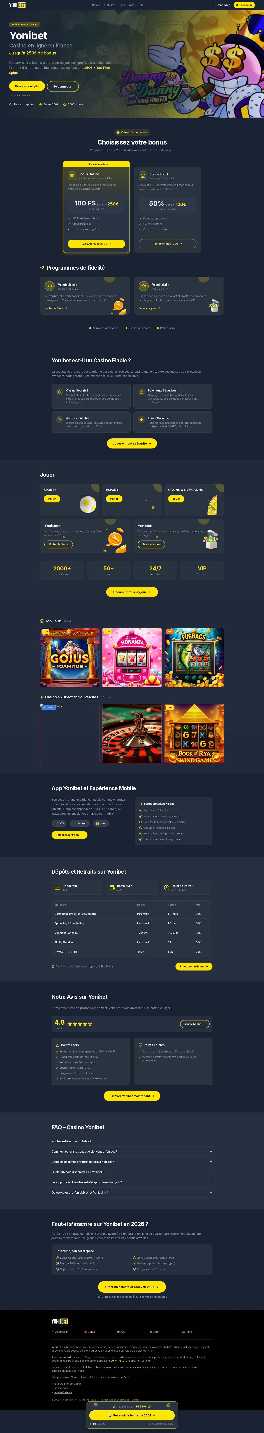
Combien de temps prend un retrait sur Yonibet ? (132, 1167)
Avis (131, 4)
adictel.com (61, 1387)
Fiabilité (109, 4)
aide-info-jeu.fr (63, 1392)
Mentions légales (88, 1399)
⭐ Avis (121, 1331)
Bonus (96, 4)
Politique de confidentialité (115, 1399)
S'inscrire (244, 4)
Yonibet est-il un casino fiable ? (132, 1146)
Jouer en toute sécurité (132, 443)
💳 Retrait (187, 1331)
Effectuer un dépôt (194, 966)
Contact (136, 1399)
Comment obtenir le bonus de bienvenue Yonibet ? (132, 1157)
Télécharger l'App (69, 840)
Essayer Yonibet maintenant (132, 1101)
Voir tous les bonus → (20, 95)
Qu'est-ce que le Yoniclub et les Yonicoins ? (132, 1197)
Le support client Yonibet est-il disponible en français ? (132, 1187)
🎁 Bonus (89, 1331)
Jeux (122, 4)
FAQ (140, 4)
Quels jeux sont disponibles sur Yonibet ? (132, 1177)
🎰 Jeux (154, 1331)
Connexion (221, 4)
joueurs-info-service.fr (67, 1383)
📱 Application (60, 1331)
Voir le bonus (195, 1029)
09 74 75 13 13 (119, 1360)
